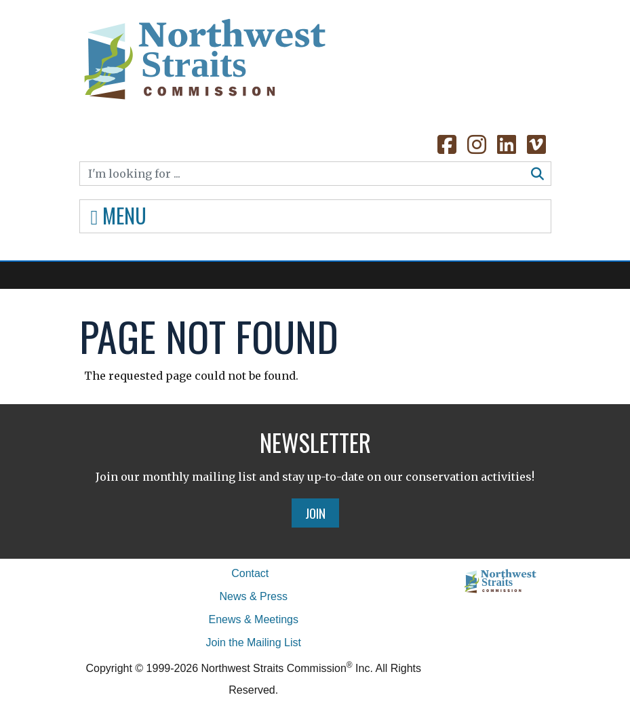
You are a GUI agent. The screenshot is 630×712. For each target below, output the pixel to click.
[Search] (302, 173)
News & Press (254, 596)
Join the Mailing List (253, 642)
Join (315, 512)
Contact (250, 573)
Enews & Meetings (253, 619)
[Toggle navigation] (315, 216)
